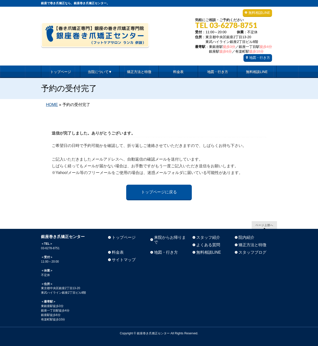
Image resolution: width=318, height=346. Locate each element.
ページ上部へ (264, 225)
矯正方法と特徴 (252, 245)
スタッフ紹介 (208, 237)
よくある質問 (208, 245)
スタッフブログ (252, 252)
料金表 (118, 252)
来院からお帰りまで (170, 239)
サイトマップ (124, 260)
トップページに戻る (159, 192)
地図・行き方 (259, 58)
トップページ (124, 237)
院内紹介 (246, 237)
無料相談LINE (259, 13)
